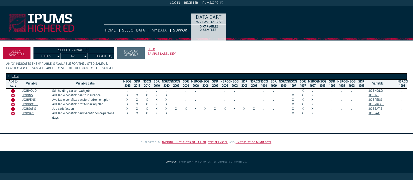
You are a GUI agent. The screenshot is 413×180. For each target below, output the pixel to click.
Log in (175, 3)
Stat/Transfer (218, 142)
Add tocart (12, 84)
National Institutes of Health (184, 142)
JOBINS (27, 95)
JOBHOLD (29, 91)
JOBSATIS (29, 109)
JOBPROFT (30, 104)
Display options (130, 53)
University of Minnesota (254, 142)
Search (101, 56)
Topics (45, 56)
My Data (159, 30)
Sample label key (162, 54)
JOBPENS (29, 100)
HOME (110, 30)
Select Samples (16, 53)
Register (191, 3)
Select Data (133, 30)
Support (181, 30)
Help (151, 49)
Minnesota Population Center (199, 161)
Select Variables (73, 50)
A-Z (72, 56)
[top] (15, 76)
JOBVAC (28, 113)
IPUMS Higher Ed (13, 8)
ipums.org (210, 3)
